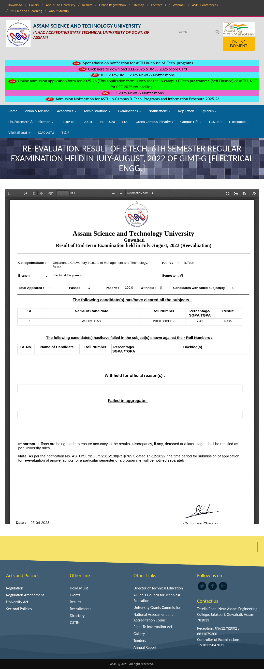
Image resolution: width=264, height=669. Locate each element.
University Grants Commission (157, 607)
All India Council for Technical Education (156, 598)
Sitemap (138, 5)
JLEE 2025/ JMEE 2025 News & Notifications (132, 75)
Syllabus (209, 111)
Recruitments (80, 608)
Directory (77, 615)
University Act (17, 602)
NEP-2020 (107, 121)
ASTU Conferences (205, 5)
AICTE (88, 121)
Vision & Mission (37, 111)
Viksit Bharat (19, 132)
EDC (125, 121)
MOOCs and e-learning (26, 11)
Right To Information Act (152, 626)
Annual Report (145, 647)
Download (15, 5)
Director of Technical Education (158, 588)
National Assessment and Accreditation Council (153, 617)
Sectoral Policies (19, 608)
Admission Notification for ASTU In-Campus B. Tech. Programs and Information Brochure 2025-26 (132, 98)
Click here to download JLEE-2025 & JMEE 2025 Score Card (132, 69)
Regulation (186, 111)
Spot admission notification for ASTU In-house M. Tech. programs (132, 63)
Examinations (129, 111)
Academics (66, 111)
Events (75, 595)
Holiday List (79, 588)
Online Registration (112, 5)
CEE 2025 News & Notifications (132, 93)
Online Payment (238, 44)
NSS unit (215, 121)
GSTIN (75, 622)
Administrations (97, 111)
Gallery (34, 5)
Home (12, 111)
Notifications (159, 111)
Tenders (139, 640)
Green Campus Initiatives (154, 121)
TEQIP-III (69, 121)
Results (87, 5)
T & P (65, 132)
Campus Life (191, 121)
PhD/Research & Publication (31, 121)
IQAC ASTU (46, 132)
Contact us (158, 5)
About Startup (59, 11)
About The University (60, 5)
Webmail (179, 5)
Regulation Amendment (25, 595)
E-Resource (239, 121)
